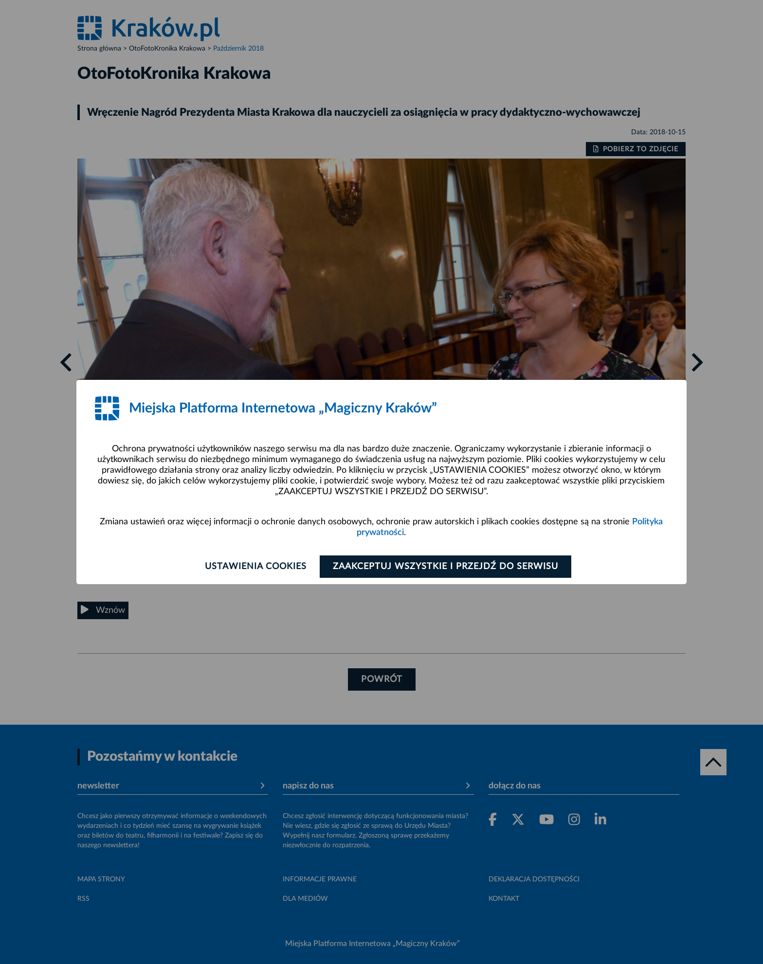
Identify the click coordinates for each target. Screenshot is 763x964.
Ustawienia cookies (256, 566)
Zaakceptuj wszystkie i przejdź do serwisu (445, 566)
